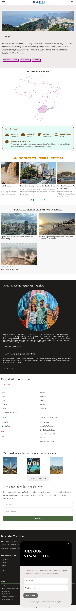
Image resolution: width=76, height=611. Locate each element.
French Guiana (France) (9, 412)
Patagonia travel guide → (48, 442)
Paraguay (43, 397)
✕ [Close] (69, 543)
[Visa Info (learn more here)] (7, 142)
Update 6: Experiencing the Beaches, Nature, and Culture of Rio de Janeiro (56, 238)
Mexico (42, 389)
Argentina (5, 389)
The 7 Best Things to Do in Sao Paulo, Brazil (37, 186)
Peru (41, 401)
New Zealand (6, 426)
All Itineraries (6, 586)
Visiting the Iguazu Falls (9, 269)
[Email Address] (38, 511)
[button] (4, 2)
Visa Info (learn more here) (21, 141)
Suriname (43, 408)
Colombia (5, 404)
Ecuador (4, 408)
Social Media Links (7, 599)
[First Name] (38, 504)
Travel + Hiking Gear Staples (10, 588)
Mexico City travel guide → (48, 434)
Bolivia (4, 393)
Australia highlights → (47, 426)
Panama (42, 393)
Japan (3, 436)
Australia (5, 422)
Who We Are (6, 591)
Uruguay (42, 404)
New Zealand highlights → (48, 430)
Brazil (3, 397)
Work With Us (6, 594)
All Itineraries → (45, 422)
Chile (3, 401)
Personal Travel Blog (8, 596)
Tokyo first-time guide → (48, 438)
